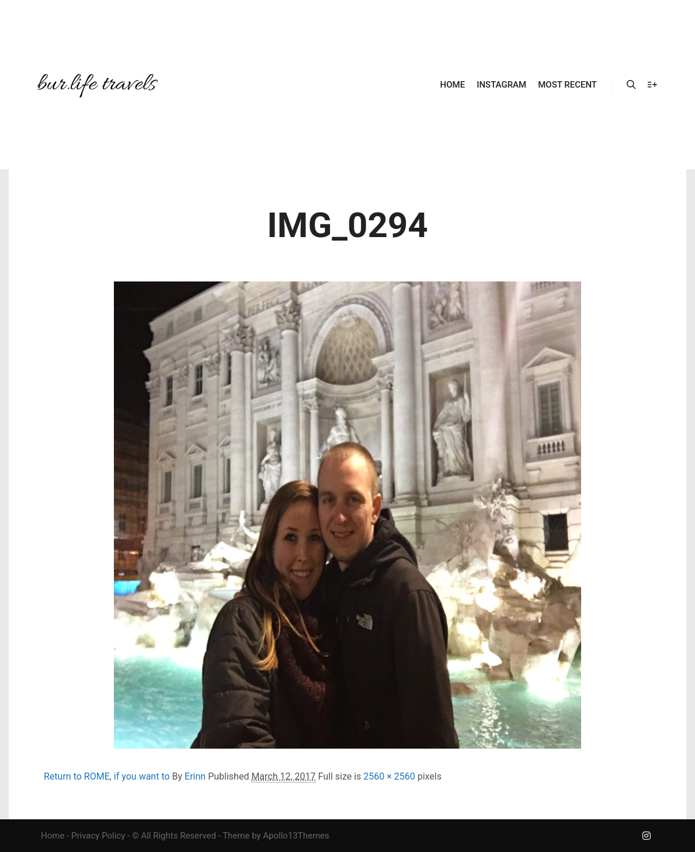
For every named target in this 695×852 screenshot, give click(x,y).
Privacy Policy (98, 835)
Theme (236, 835)
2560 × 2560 (389, 776)
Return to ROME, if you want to (107, 776)
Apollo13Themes (296, 835)
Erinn (195, 776)
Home (52, 835)
